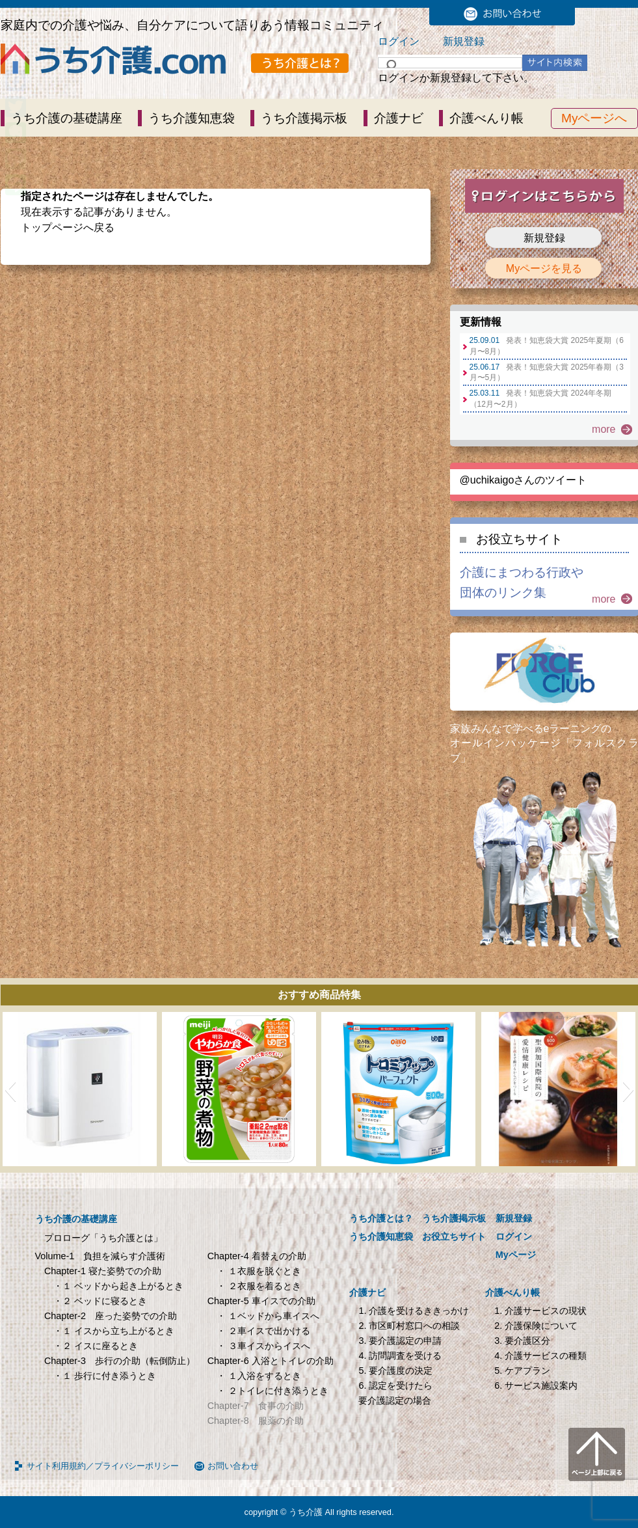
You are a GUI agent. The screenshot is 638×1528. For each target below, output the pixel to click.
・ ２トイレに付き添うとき (272, 1390)
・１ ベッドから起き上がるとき (118, 1286)
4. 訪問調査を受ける (400, 1355)
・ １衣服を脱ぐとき (259, 1271)
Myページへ (594, 118)
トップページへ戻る (67, 227)
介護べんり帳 (486, 118)
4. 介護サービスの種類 (540, 1355)
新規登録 (464, 41)
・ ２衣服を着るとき (259, 1286)
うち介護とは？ (381, 1218)
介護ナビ (398, 118)
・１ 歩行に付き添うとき (104, 1376)
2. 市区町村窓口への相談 (409, 1325)
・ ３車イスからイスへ (263, 1346)
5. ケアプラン (522, 1370)
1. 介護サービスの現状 (540, 1310)
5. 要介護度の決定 (395, 1370)
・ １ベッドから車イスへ (268, 1316)
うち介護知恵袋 (191, 118)
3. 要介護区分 (522, 1340)
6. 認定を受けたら (395, 1385)
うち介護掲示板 (304, 118)
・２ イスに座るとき (95, 1346)
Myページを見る (544, 268)
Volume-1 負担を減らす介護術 (100, 1256)
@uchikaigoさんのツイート (523, 479)
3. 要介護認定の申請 (400, 1340)
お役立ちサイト (519, 539)
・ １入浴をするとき (259, 1376)
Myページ (516, 1254)
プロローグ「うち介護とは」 (103, 1238)
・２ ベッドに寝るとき (100, 1301)
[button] (10, 1089)
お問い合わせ (232, 1466)
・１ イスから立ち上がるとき (113, 1331)
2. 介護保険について (536, 1325)
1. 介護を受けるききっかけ (413, 1310)
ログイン (398, 41)
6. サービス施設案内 (536, 1385)
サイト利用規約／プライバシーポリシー (103, 1466)
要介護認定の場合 (394, 1400)
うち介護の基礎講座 (66, 118)
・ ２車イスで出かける (263, 1331)
